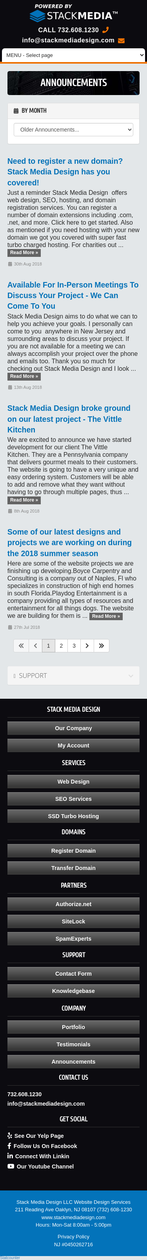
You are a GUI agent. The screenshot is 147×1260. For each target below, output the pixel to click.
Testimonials (73, 1044)
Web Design (74, 781)
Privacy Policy (73, 1237)
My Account (73, 745)
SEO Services (73, 799)
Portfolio (73, 1027)
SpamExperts (73, 939)
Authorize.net (73, 904)
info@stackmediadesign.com (68, 40)
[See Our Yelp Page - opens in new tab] (73, 1136)
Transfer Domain (73, 868)
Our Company (73, 728)
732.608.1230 (78, 29)
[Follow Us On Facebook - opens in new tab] (73, 1146)
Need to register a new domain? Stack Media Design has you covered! (65, 172)
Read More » (24, 253)
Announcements (73, 1062)
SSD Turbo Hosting (73, 816)
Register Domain (73, 851)
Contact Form (73, 974)
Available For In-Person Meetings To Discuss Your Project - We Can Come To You (73, 295)
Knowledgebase (73, 991)
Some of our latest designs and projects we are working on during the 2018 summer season (69, 542)
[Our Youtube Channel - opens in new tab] (73, 1166)
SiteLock (73, 921)
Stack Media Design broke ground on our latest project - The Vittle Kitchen (69, 419)
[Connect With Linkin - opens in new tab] (73, 1156)
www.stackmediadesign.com (73, 1217)
